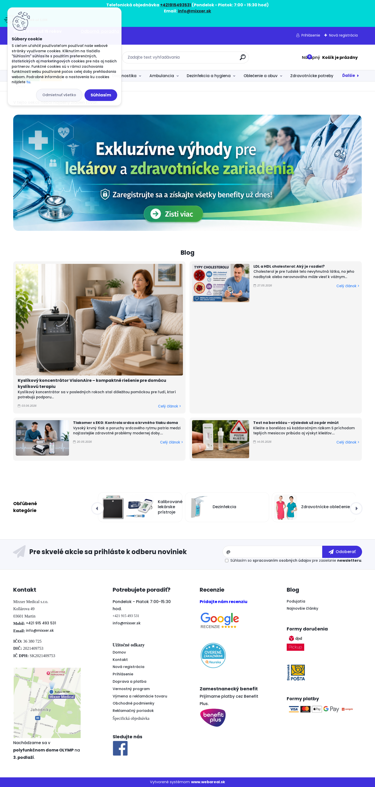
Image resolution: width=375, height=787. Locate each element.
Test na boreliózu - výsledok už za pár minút (296, 422)
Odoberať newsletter (117, 552)
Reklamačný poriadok (133, 710)
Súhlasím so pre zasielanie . (296, 560)
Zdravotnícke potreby (311, 75)
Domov (119, 652)
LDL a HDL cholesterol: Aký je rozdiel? (289, 266)
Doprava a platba (129, 681)
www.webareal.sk (208, 781)
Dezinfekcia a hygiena (209, 75)
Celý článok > (169, 406)
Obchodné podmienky (133, 703)
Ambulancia (161, 75)
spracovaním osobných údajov (282, 560)
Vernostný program (131, 688)
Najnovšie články (302, 608)
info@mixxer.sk (40, 630)
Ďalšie (348, 75)
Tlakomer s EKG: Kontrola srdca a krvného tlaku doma (125, 422)
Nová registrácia (343, 35)
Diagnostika (124, 75)
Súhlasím (101, 95)
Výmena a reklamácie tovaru (140, 696)
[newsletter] (342, 552)
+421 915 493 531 (41, 623)
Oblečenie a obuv (261, 75)
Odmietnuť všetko (59, 94)
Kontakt (120, 659)
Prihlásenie (310, 35)
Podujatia (296, 601)
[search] (243, 59)
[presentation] (97, 508)
